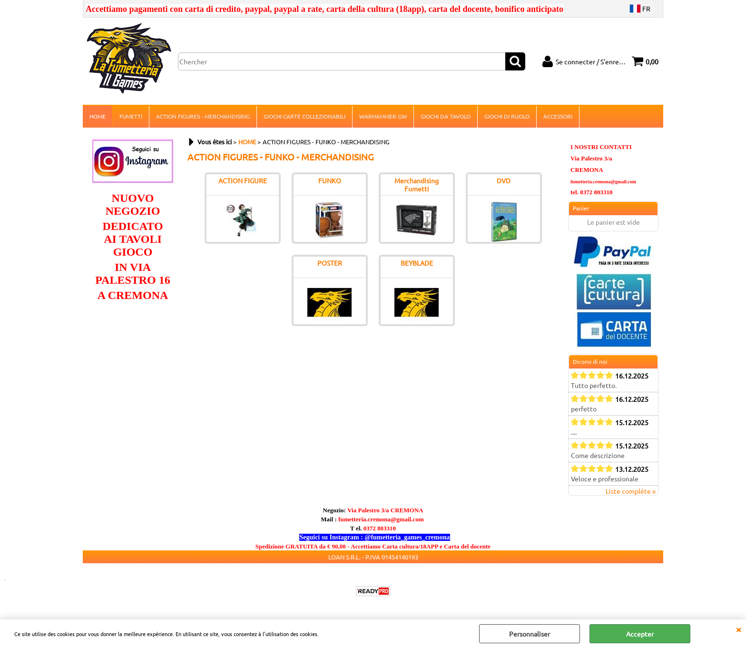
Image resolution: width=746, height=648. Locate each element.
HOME (97, 116)
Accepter (640, 633)
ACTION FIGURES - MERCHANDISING (203, 116)
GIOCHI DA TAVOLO (446, 116)
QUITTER (738, 629)
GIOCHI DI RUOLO (507, 116)
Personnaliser (529, 633)
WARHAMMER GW (383, 116)
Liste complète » (631, 491)
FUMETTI (130, 116)
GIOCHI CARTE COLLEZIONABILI (304, 116)
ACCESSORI (557, 116)
